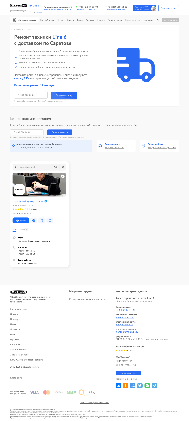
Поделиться (118, 385)
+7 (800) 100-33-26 (118, 7)
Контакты (148, 20)
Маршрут (21, 220)
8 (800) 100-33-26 (125, 317)
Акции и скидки (115, 20)
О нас (70, 20)
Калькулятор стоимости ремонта (26, 359)
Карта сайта (16, 377)
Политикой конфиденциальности (50, 101)
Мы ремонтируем (24, 20)
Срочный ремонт (47, 20)
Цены (61, 20)
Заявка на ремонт (133, 20)
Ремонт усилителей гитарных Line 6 (87, 298)
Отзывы (79, 20)
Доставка (90, 20)
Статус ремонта (170, 20)
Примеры (15, 319)
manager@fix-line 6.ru (127, 331)
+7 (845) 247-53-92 (88, 7)
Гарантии (101, 20)
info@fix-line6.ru (124, 324)
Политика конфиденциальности (94, 402)
